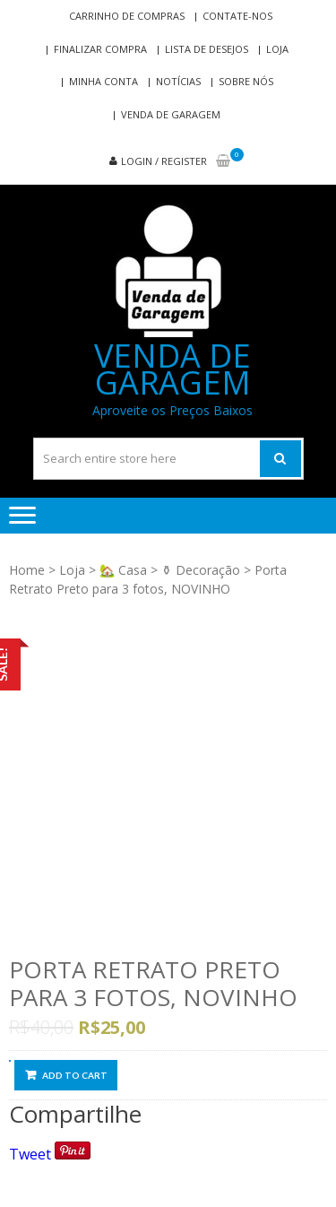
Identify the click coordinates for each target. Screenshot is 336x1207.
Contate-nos (237, 15)
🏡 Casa (123, 569)
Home (27, 569)
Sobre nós (246, 81)
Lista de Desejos (206, 49)
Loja (277, 49)
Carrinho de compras (127, 15)
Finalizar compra (100, 49)
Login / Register (164, 161)
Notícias (178, 81)
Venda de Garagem (170, 114)
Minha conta (103, 81)
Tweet (30, 1154)
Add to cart (75, 1075)
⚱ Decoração (200, 569)
